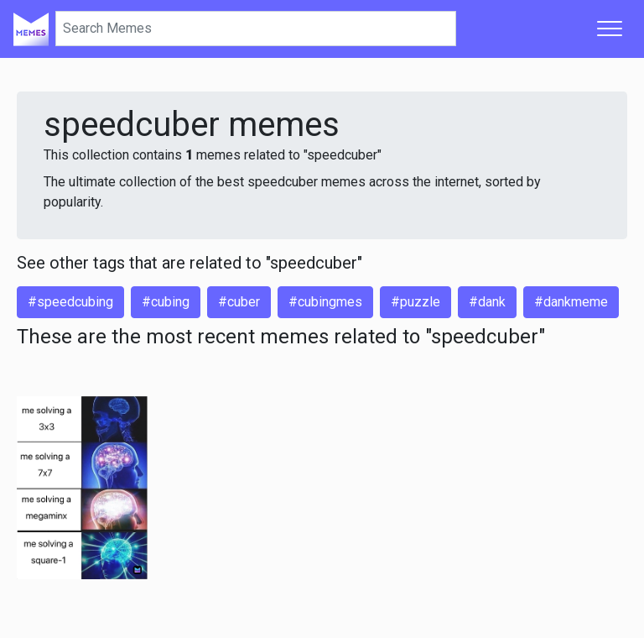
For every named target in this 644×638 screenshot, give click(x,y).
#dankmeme (571, 302)
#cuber (239, 302)
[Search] (255, 28)
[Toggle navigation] (610, 28)
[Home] (31, 28)
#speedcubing (70, 302)
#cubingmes (325, 302)
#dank (487, 302)
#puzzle (415, 302)
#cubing (166, 302)
